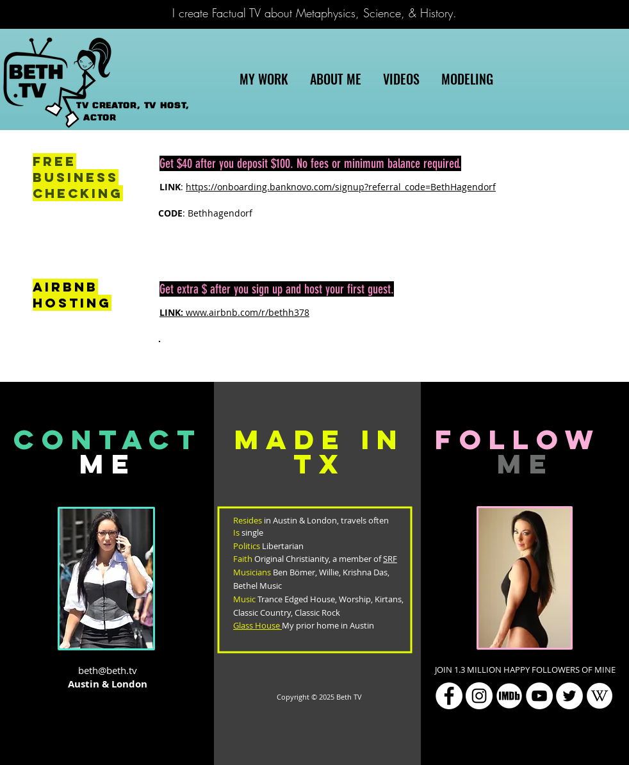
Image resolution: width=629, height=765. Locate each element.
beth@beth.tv (107, 670)
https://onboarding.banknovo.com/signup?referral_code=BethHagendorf (341, 187)
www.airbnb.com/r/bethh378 (234, 312)
